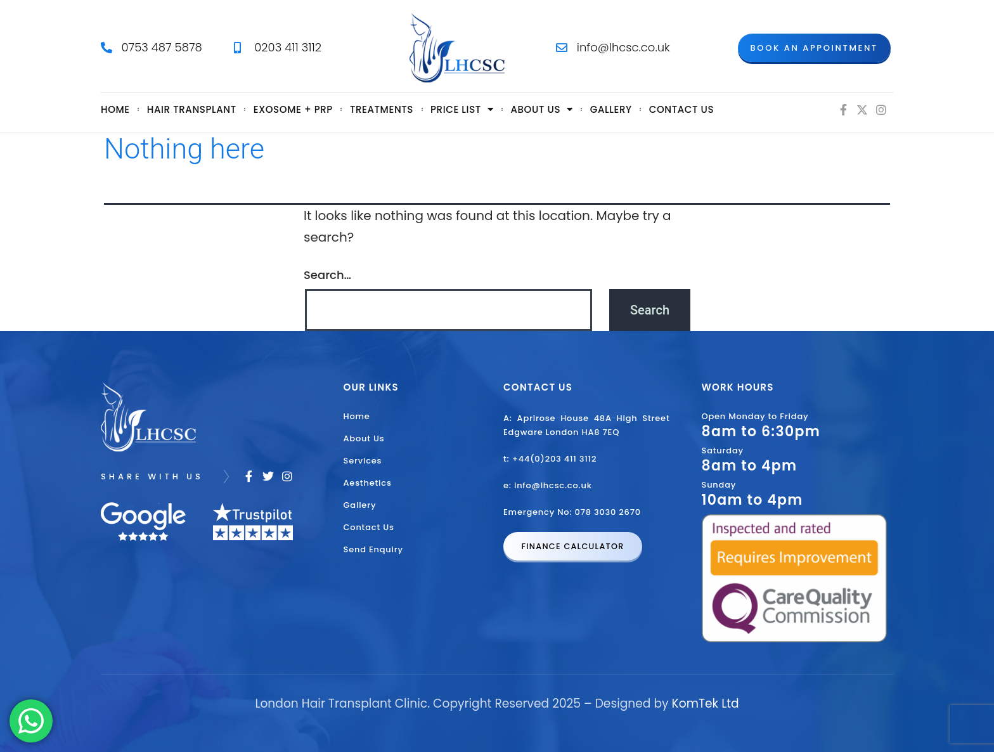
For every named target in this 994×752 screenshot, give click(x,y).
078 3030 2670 (608, 512)
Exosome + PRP (293, 109)
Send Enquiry (373, 549)
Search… (327, 275)
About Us (364, 438)
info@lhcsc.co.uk (553, 485)
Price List (461, 109)
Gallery (611, 109)
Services (363, 460)
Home (115, 109)
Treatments (381, 109)
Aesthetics (368, 483)
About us (542, 109)
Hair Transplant (191, 109)
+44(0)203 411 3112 (554, 459)
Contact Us (681, 109)
